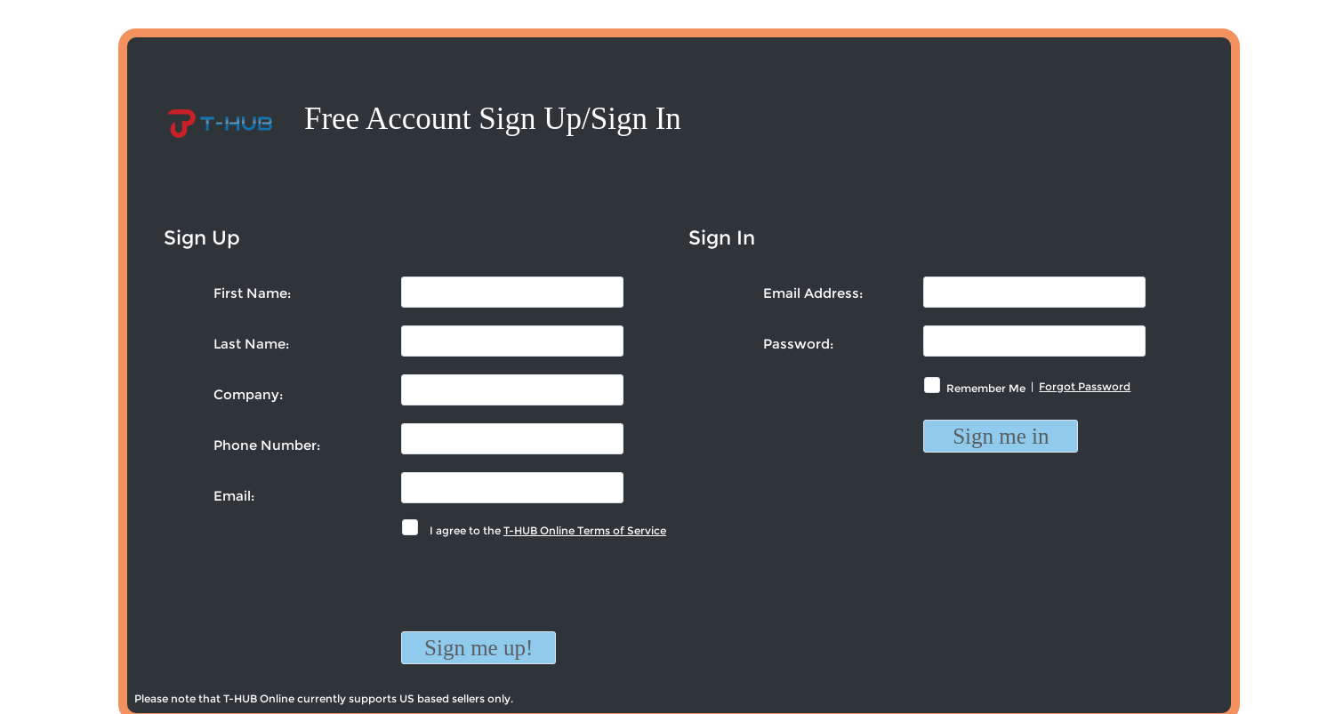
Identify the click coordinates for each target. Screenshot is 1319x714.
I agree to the (545, 530)
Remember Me (985, 388)
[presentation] (536, 596)
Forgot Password (1084, 386)
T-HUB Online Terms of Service (584, 530)
